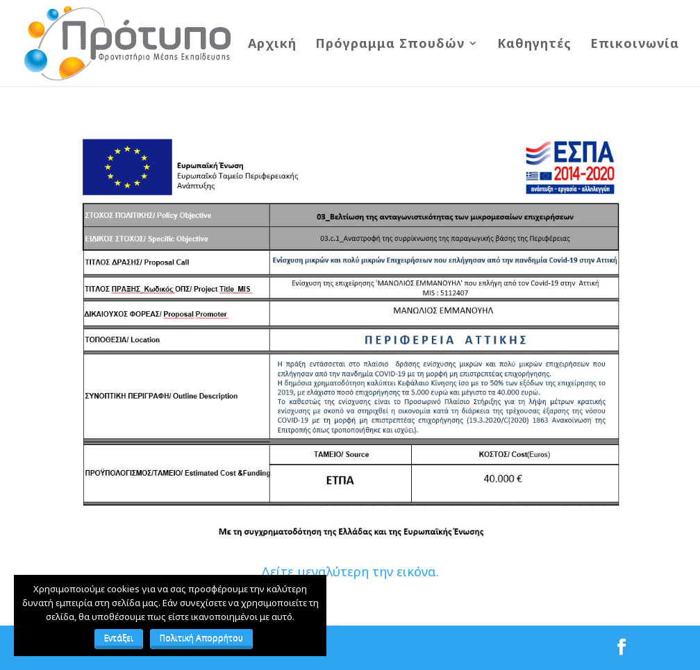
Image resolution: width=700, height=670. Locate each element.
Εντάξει (118, 638)
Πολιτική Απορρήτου (201, 638)
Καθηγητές (534, 44)
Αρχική (272, 44)
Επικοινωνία (634, 44)
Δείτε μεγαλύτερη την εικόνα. (350, 571)
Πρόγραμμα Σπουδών (390, 44)
